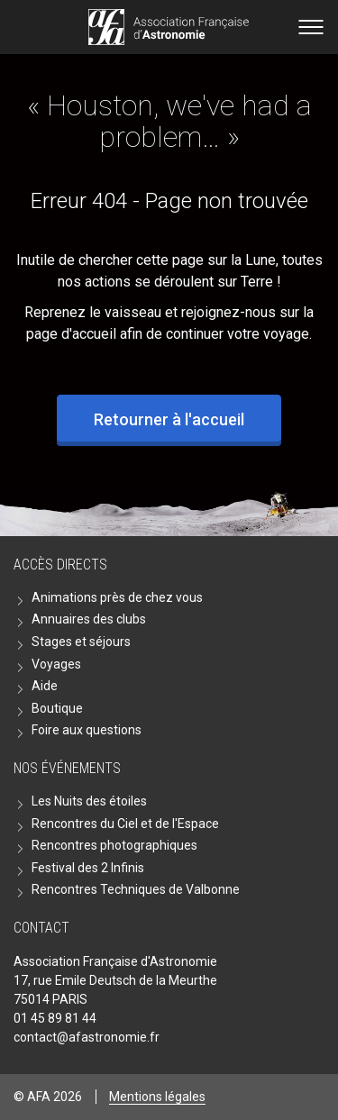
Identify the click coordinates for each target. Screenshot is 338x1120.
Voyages (56, 664)
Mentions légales (157, 1096)
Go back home (169, 27)
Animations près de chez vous (117, 597)
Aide (45, 685)
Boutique (57, 708)
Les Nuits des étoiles (89, 801)
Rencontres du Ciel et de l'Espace (125, 823)
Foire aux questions (87, 730)
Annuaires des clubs (89, 619)
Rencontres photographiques (114, 845)
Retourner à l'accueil (169, 419)
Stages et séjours (81, 641)
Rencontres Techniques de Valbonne (136, 889)
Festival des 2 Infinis (88, 867)
